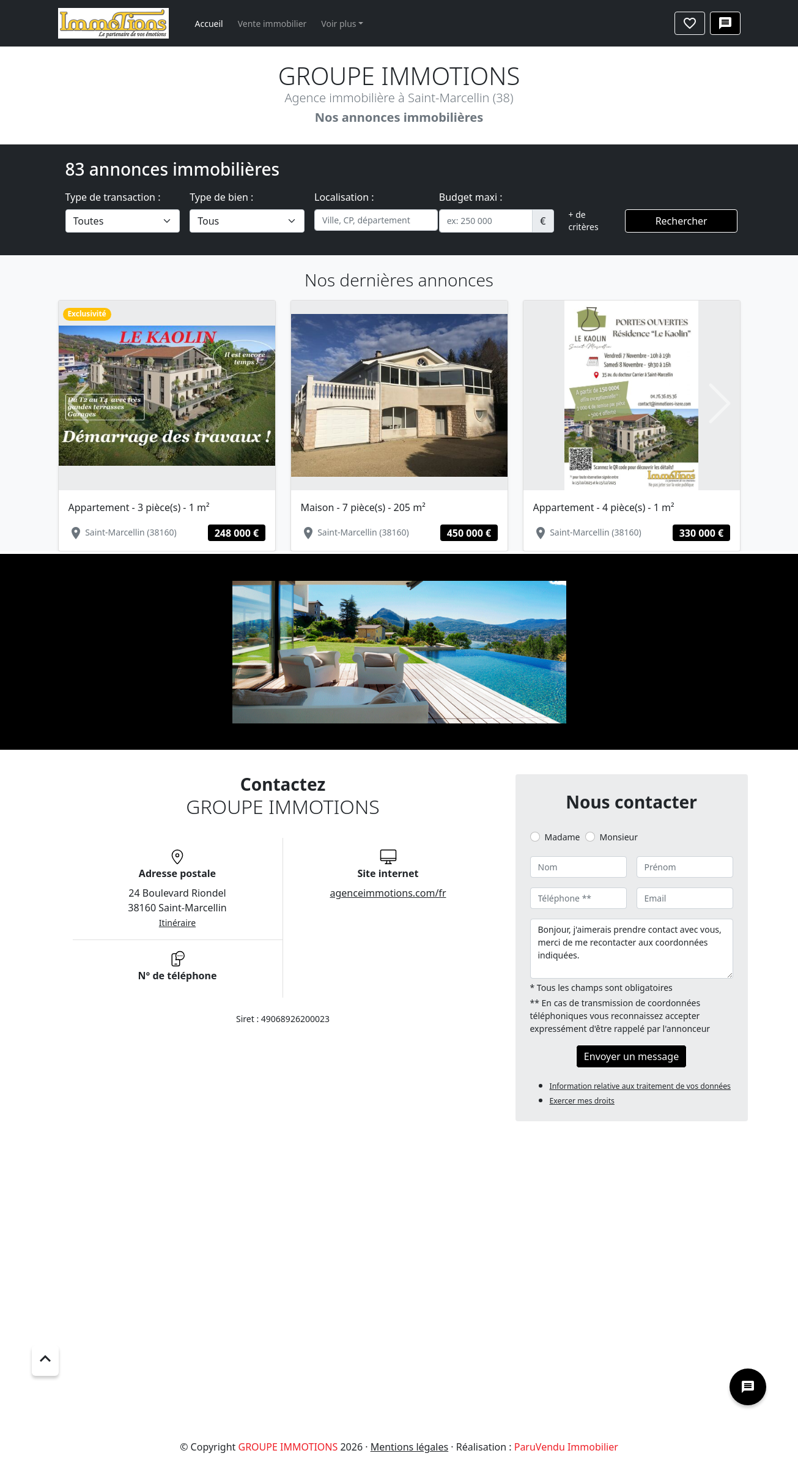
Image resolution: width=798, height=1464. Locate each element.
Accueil (209, 23)
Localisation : (344, 197)
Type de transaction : (113, 197)
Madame (562, 837)
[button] (78, 403)
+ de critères (584, 221)
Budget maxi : (471, 197)
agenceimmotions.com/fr (388, 893)
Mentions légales (410, 1447)
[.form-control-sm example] (486, 221)
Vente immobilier (272, 23)
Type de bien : (221, 197)
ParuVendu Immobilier (566, 1447)
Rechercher (681, 221)
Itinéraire (177, 922)
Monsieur (619, 837)
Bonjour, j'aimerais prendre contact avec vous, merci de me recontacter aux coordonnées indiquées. (631, 949)
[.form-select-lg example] (122, 221)
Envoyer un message (631, 1056)
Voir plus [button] (338, 23)
